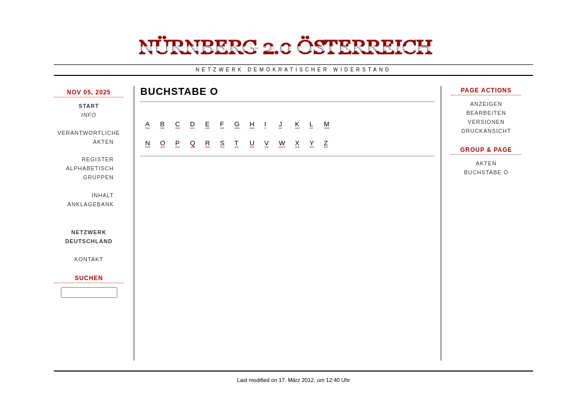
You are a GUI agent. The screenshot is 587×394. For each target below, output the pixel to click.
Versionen (486, 122)
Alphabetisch (90, 168)
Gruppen (98, 177)
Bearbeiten (486, 113)
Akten (103, 142)
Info (88, 115)
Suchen (89, 278)
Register (98, 159)
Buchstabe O (179, 91)
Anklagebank (90, 204)
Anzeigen (486, 104)
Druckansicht (486, 131)
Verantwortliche (88, 133)
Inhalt (103, 195)
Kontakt (88, 259)
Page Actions (486, 90)
